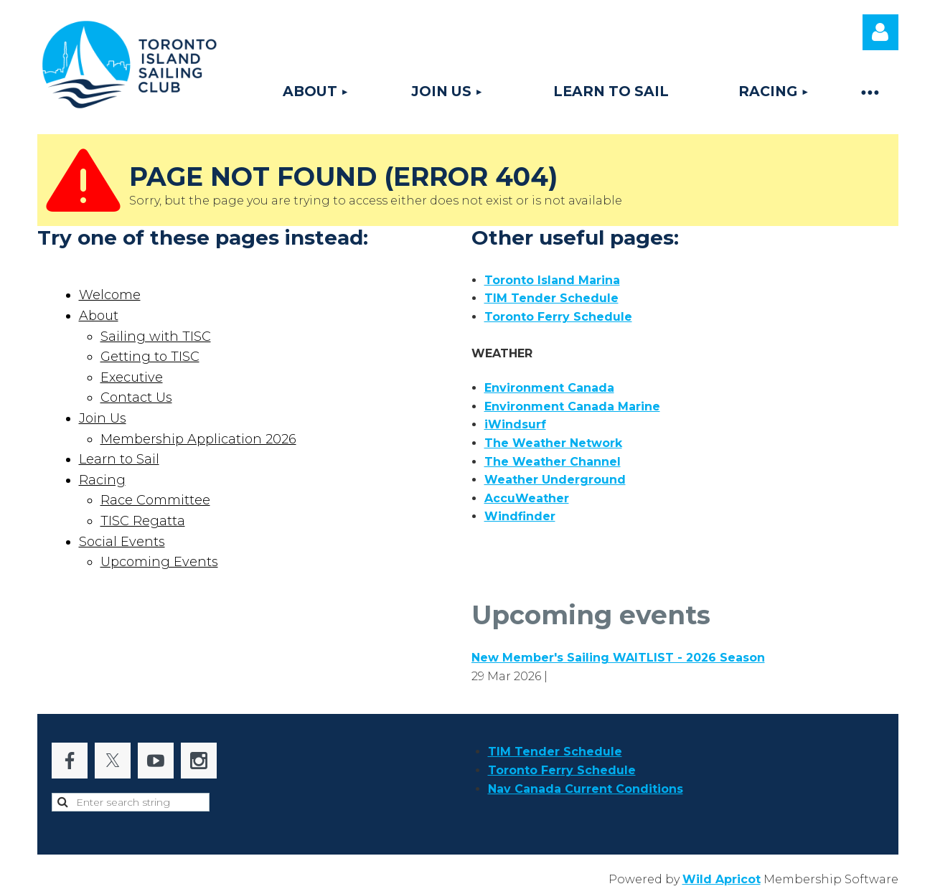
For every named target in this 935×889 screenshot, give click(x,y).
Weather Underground (555, 479)
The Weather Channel (552, 462)
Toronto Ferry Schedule (558, 317)
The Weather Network (553, 443)
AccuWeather (526, 498)
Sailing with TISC (155, 336)
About (98, 316)
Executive (131, 377)
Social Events (122, 542)
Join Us (102, 418)
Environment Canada (549, 388)
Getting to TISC (149, 356)
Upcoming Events (159, 562)
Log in (880, 32)
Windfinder (519, 516)
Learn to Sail (119, 459)
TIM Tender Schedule (551, 298)
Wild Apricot (721, 879)
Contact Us (136, 397)
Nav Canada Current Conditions (585, 789)
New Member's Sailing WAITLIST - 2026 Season (618, 657)
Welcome (110, 295)
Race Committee (155, 500)
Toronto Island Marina (552, 280)
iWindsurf (515, 424)
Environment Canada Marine (572, 406)
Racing (102, 480)
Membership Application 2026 (198, 439)
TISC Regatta (142, 521)
